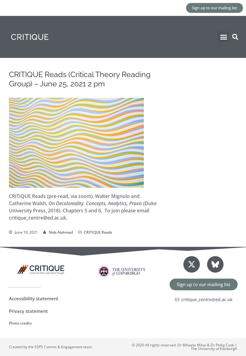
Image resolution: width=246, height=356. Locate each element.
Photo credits (20, 323)
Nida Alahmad (61, 232)
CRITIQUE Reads (98, 232)
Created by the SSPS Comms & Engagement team (50, 346)
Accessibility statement (33, 298)
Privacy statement (28, 311)
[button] (224, 37)
